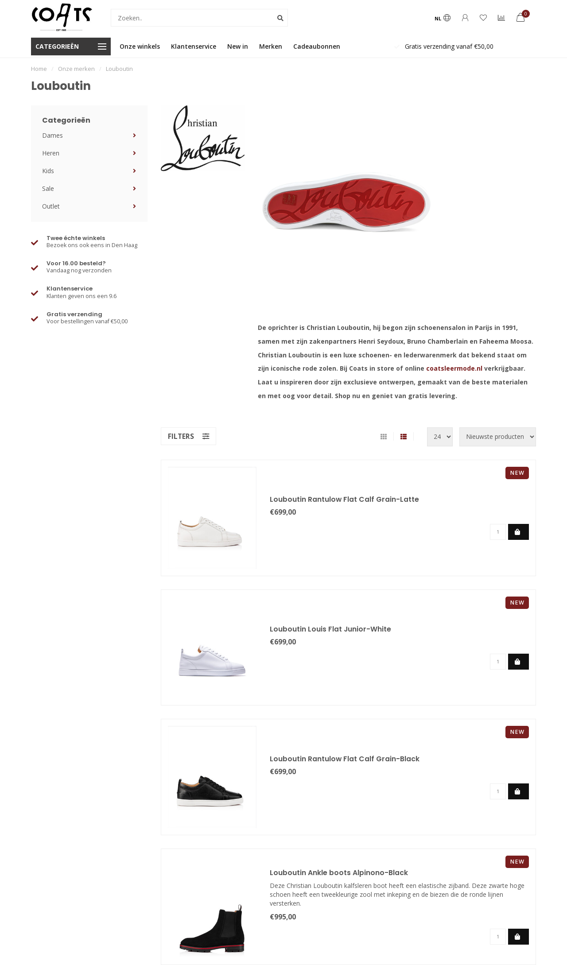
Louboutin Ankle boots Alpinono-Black (339, 873)
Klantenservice (193, 46)
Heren (50, 153)
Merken (270, 46)
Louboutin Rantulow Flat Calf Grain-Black (345, 759)
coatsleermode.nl (454, 368)
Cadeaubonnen (316, 46)
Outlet (51, 206)
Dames (52, 135)
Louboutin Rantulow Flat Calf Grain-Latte (344, 499)
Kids (48, 171)
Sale (48, 188)
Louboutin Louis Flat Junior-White (331, 629)
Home (39, 69)
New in (237, 46)
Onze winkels (140, 46)
